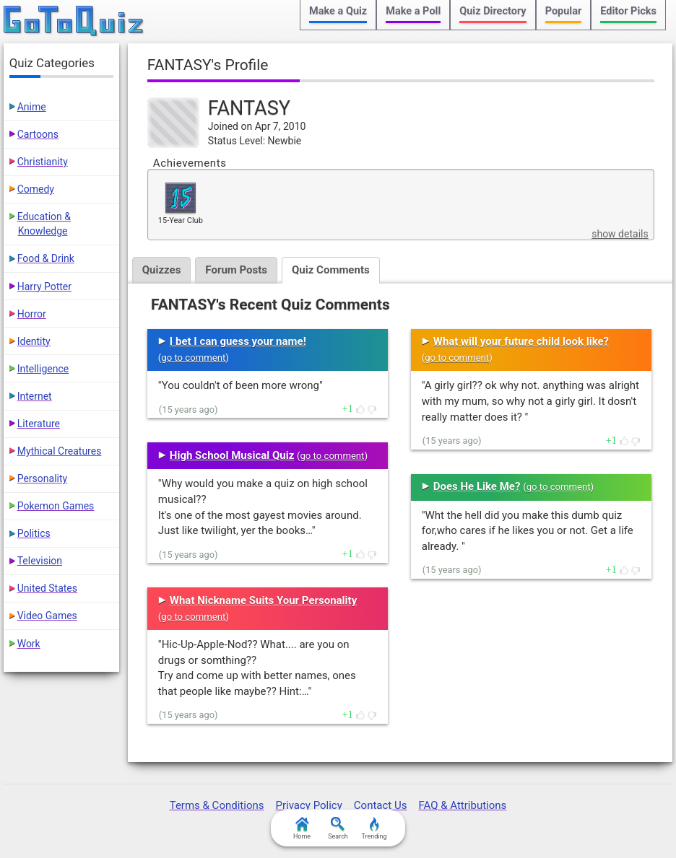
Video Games (47, 615)
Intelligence (43, 369)
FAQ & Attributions (462, 805)
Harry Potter (44, 286)
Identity (34, 341)
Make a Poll (413, 11)
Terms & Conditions (217, 805)
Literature (38, 423)
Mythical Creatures (59, 451)
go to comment (193, 357)
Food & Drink (45, 258)
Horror (31, 314)
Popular (563, 11)
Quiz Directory (492, 11)
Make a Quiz (338, 11)
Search (338, 828)
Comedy (35, 189)
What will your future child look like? (521, 341)
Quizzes (161, 269)
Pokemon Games (56, 506)
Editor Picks (628, 11)
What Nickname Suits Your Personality (263, 600)
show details (620, 234)
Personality (42, 478)
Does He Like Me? (477, 486)
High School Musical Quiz (232, 455)
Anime (31, 107)
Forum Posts (236, 269)
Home (302, 828)
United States (47, 588)
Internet (34, 396)
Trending (373, 828)
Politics (34, 533)
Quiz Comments (331, 269)
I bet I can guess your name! (238, 341)
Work (28, 643)
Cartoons (37, 134)
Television (39, 560)
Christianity (42, 161)
